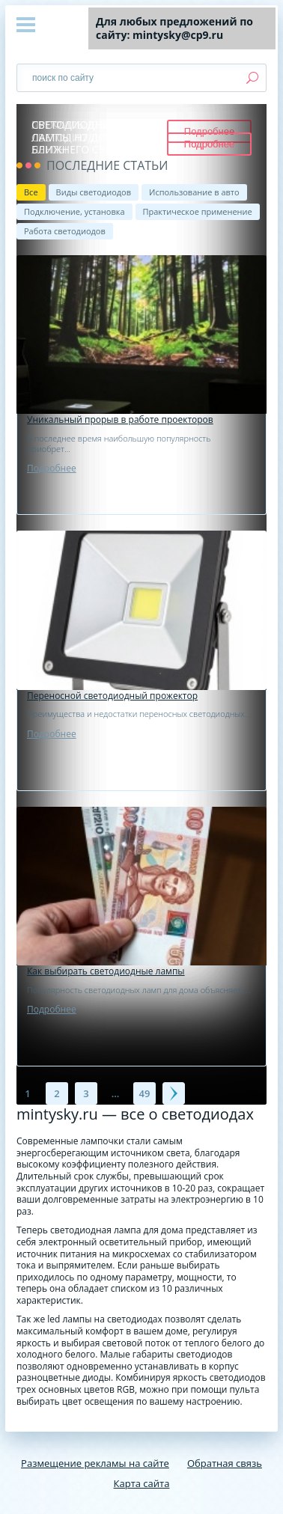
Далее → (173, 1093)
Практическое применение (197, 211)
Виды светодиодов (93, 192)
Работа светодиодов (65, 230)
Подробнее (51, 468)
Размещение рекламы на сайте (95, 1463)
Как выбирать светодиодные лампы (106, 971)
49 (144, 1093)
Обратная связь (224, 1463)
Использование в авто (194, 192)
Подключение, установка (74, 211)
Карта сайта (142, 1483)
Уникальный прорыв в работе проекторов (120, 420)
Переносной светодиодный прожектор (112, 696)
